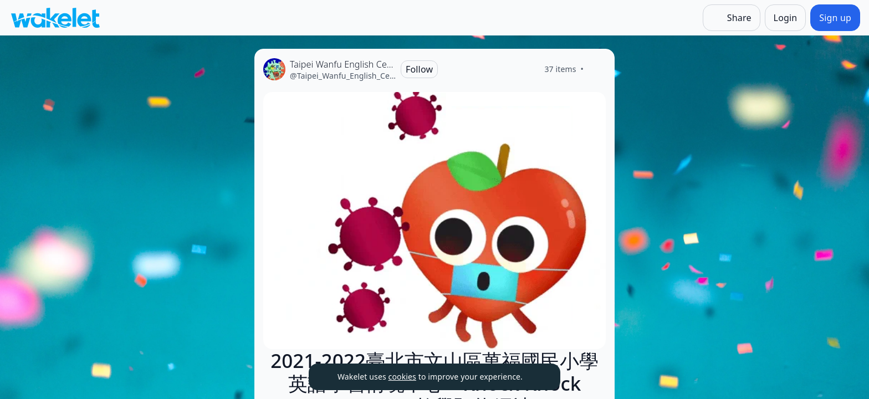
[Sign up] (835, 17)
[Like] (597, 69)
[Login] (785, 17)
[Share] (731, 17)
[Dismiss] (538, 377)
